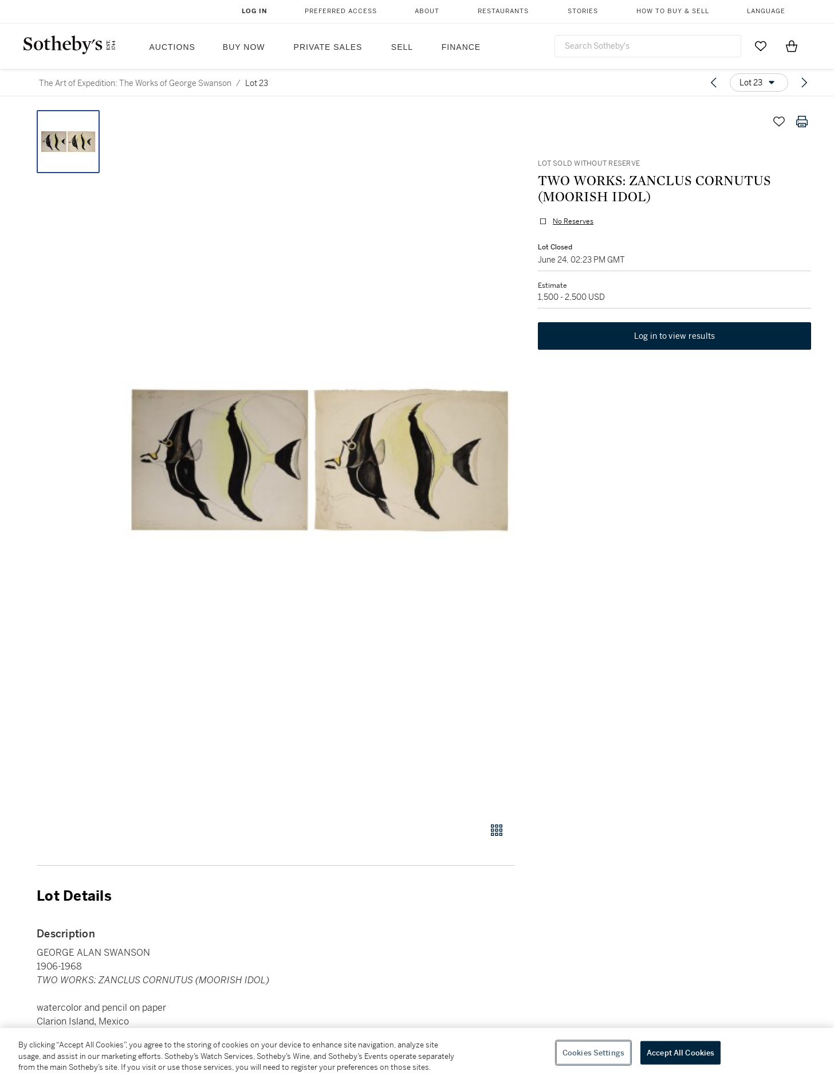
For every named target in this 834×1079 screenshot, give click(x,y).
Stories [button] (583, 11)
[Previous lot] (713, 82)
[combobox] (647, 46)
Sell (402, 47)
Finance (461, 47)
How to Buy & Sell (672, 11)
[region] (417, 1053)
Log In (254, 11)
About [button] (427, 11)
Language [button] (766, 11)
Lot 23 (256, 83)
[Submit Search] (728, 45)
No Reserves (573, 221)
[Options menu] (759, 82)
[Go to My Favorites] (760, 45)
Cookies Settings (593, 1052)
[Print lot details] (802, 121)
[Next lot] (804, 82)
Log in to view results (674, 336)
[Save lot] (779, 121)
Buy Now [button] (244, 47)
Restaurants (503, 11)
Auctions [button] (172, 47)
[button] (319, 460)
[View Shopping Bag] (791, 45)
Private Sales (328, 47)
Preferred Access (341, 11)
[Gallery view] (496, 830)
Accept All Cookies (680, 1052)
